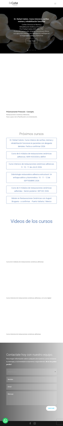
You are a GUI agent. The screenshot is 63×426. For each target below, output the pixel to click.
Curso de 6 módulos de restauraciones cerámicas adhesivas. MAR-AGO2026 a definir (31, 155)
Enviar (51, 408)
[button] (5, 420)
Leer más (31, 41)
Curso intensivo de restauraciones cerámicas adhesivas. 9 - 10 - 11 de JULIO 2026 (31, 165)
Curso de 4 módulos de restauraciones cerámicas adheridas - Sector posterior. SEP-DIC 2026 (31, 189)
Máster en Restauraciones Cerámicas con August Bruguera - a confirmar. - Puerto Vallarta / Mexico (31, 200)
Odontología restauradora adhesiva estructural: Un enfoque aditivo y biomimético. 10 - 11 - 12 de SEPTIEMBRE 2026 (31, 177)
